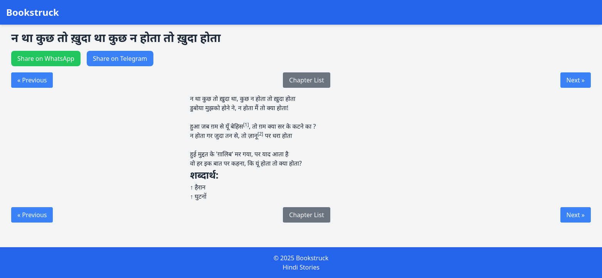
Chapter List (306, 80)
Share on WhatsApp (45, 58)
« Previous (32, 80)
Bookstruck (32, 12)
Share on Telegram (120, 58)
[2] (260, 134)
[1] (246, 124)
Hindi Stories (301, 267)
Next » (576, 80)
